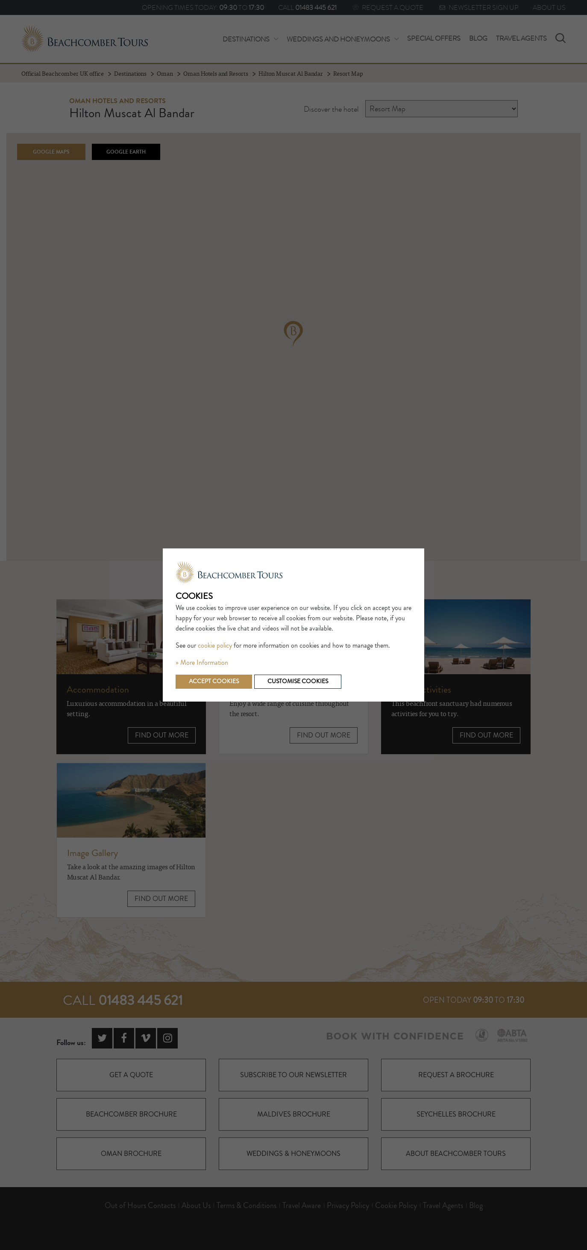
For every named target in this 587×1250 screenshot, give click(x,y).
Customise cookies (297, 681)
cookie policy (215, 645)
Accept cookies (214, 681)
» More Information (202, 662)
